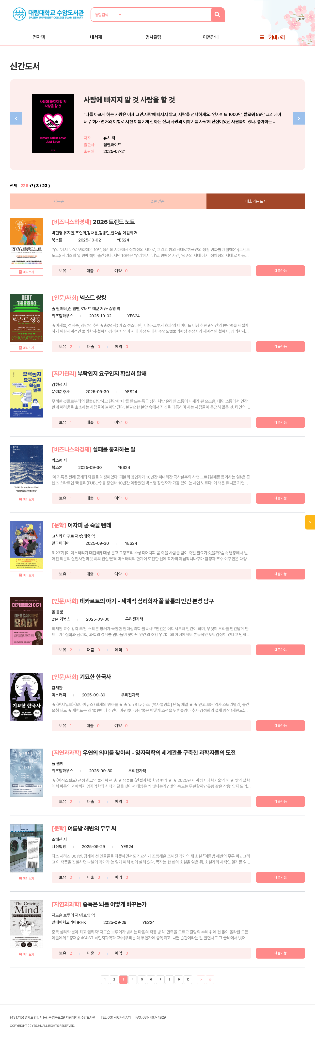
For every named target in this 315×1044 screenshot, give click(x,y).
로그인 (302, 19)
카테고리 (277, 37)
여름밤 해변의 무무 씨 (92, 828)
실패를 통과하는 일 (114, 448)
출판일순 (157, 200)
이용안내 (211, 37)
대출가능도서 (256, 200)
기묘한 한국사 (95, 676)
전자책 (39, 37)
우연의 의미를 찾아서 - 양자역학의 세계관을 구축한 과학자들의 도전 (159, 752)
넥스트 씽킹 (93, 297)
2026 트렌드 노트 (114, 221)
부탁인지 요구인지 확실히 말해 (112, 373)
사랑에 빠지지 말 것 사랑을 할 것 (129, 100)
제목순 (59, 200)
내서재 (96, 37)
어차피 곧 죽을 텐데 (89, 524)
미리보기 (28, 271)
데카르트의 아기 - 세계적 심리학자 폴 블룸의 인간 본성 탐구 (147, 600)
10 (188, 979)
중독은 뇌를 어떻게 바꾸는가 (115, 903)
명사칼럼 (153, 37)
